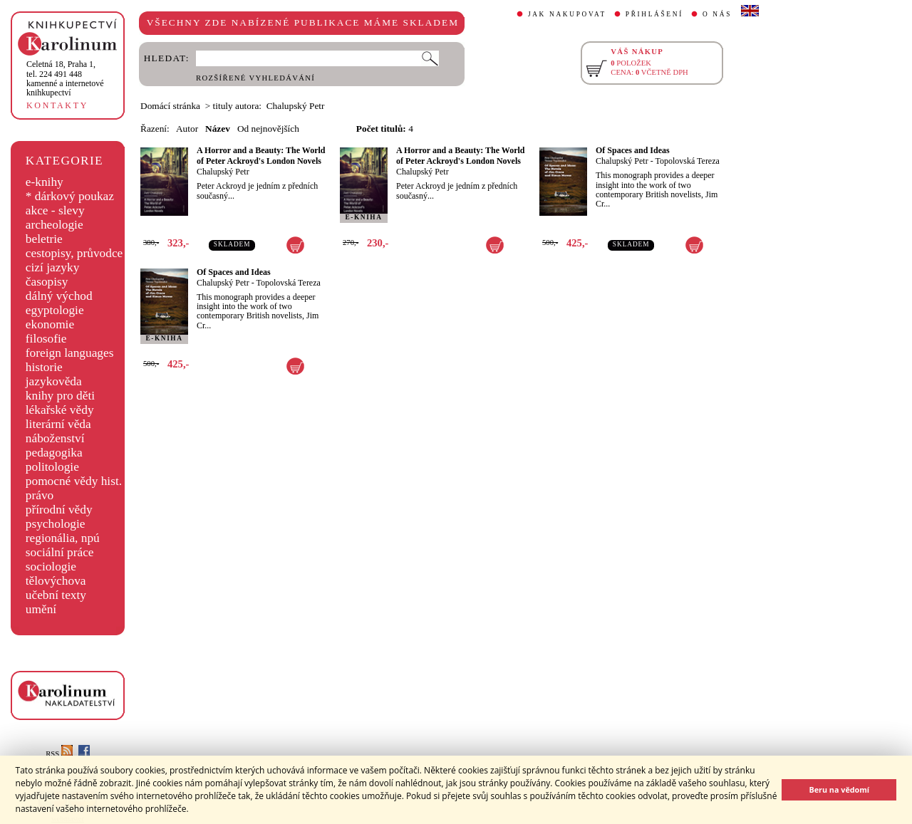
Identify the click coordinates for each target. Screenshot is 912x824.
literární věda (58, 424)
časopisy (47, 281)
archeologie (54, 224)
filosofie (46, 338)
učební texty (56, 595)
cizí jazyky (53, 267)
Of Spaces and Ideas (633, 150)
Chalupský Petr (223, 172)
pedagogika (54, 452)
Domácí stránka (170, 105)
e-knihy (44, 182)
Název (217, 128)
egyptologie (55, 310)
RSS (59, 754)
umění (41, 609)
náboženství (55, 438)
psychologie (56, 524)
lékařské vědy (60, 410)
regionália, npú (63, 538)
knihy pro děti (60, 395)
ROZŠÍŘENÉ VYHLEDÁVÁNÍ (255, 78)
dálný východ (59, 296)
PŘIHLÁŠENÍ (654, 14)
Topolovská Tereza (687, 161)
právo (39, 495)
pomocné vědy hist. (74, 481)
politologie (52, 467)
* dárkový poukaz (70, 196)
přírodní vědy (59, 509)
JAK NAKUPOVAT (567, 14)
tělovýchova (56, 581)
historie (44, 367)
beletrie (44, 239)
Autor (187, 128)
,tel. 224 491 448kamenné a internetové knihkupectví (65, 78)
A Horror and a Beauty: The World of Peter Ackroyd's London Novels (261, 155)
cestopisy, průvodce (74, 253)
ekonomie (50, 324)
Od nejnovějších (268, 128)
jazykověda (54, 381)
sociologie (51, 566)
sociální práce (60, 552)
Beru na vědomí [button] (839, 789)
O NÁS (717, 14)
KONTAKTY (57, 105)
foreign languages (70, 353)
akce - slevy (55, 210)
